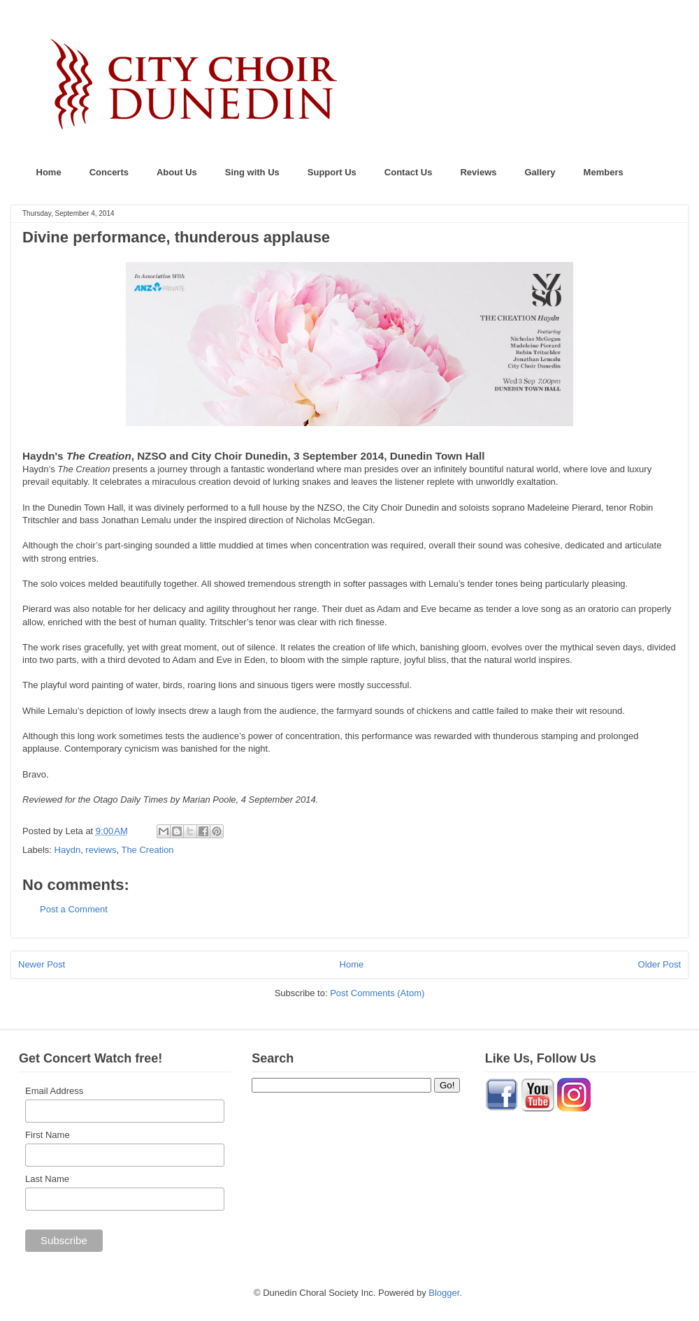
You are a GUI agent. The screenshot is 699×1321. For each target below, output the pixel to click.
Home (49, 172)
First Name (47, 1135)
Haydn (68, 850)
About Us (177, 172)
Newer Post (41, 964)
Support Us (332, 172)
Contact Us (408, 172)
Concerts (109, 172)
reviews (100, 850)
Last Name (47, 1179)
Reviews (478, 172)
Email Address (54, 1091)
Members (604, 172)
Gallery (540, 172)
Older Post (659, 964)
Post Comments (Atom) (377, 993)
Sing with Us (252, 172)
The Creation (147, 850)
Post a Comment (74, 909)
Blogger (443, 1292)
